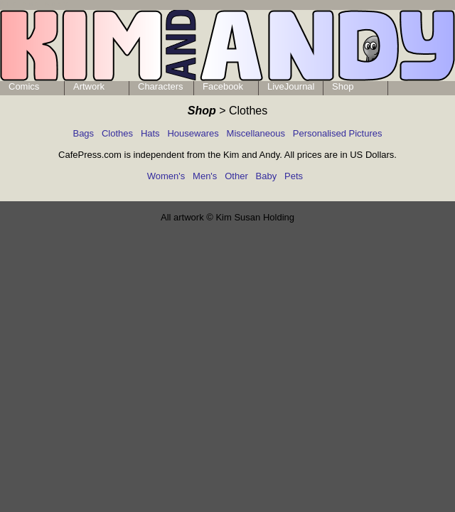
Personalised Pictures (337, 133)
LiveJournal (291, 86)
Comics (24, 86)
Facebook (223, 86)
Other (236, 176)
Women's (166, 176)
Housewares (192, 133)
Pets (293, 176)
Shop (342, 86)
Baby (266, 176)
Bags (83, 133)
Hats (150, 133)
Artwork (89, 86)
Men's (205, 176)
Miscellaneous (256, 133)
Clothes (117, 133)
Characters (160, 86)
